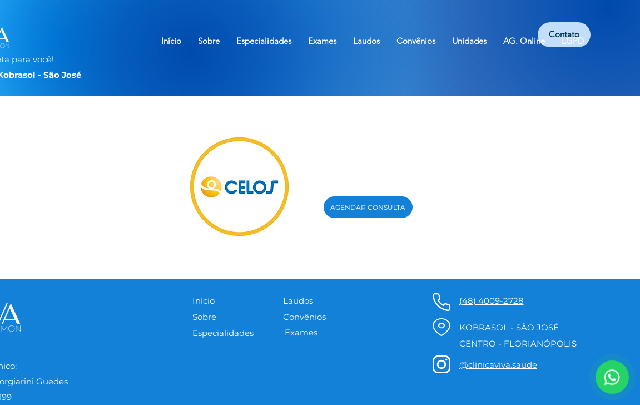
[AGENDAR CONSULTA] (368, 207)
